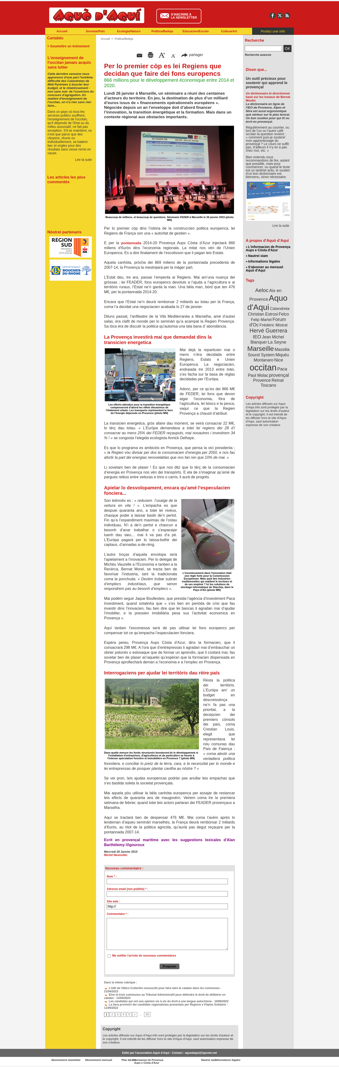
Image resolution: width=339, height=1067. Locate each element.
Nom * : (112, 876)
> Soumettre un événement (68, 46)
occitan (263, 367)
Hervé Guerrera (268, 331)
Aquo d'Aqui (267, 302)
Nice (278, 359)
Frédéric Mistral (273, 325)
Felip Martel (261, 319)
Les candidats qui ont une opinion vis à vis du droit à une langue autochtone (158, 1001)
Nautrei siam (257, 256)
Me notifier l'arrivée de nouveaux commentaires (144, 955)
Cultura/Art (229, 31)
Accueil (61, 31)
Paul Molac (258, 375)
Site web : (113, 901)
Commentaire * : (117, 914)
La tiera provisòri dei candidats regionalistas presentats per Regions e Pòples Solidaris (165, 1004)
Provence (262, 380)
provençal (279, 375)
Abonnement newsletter (66, 1060)
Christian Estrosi (263, 314)
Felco (284, 314)
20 (147, 1014)
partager (192, 55)
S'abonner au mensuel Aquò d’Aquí (264, 268)
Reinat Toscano (272, 383)
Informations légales (263, 261)
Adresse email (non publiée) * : (127, 889)
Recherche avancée (258, 55)
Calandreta (280, 308)
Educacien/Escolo (195, 31)
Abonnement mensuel (107, 1060)
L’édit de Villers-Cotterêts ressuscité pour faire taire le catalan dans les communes (162, 988)
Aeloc (261, 290)
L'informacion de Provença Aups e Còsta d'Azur (268, 248)
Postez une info (273, 31)
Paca (282, 368)
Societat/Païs (95, 31)
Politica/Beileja (162, 31)
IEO (257, 336)
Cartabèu (55, 38)
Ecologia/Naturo (129, 31)
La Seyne (277, 342)
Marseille (260, 348)
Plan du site (148, 1060)
